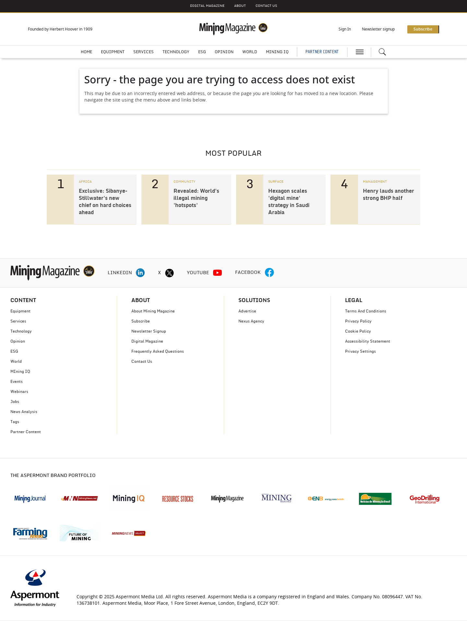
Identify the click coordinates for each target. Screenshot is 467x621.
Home (86, 52)
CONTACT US (266, 5)
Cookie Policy (358, 331)
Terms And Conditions (365, 311)
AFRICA (85, 181)
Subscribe (140, 321)
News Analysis (23, 412)
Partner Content (25, 432)
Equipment (113, 52)
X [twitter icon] (159, 273)
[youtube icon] (217, 273)
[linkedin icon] (140, 272)
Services (143, 52)
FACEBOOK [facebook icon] (248, 272)
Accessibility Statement (367, 341)
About (240, 5)
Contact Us (141, 361)
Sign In (345, 29)
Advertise (247, 311)
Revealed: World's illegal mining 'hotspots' (196, 198)
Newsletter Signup (148, 331)
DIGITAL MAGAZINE (207, 5)
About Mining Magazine (153, 311)
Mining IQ (277, 52)
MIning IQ (20, 371)
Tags (14, 422)
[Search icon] (382, 52)
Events (16, 382)
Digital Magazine (147, 341)
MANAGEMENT (375, 181)
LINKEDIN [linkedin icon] (120, 273)
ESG (202, 52)
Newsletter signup (378, 29)
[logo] (52, 273)
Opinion (224, 52)
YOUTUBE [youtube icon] (198, 273)
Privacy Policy (358, 321)
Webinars (19, 392)
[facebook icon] (269, 273)
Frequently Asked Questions (157, 351)
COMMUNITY (184, 181)
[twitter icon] (169, 272)
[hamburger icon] (360, 52)
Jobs (14, 402)
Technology (175, 52)
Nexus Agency (251, 321)
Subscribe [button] (422, 29)
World (249, 52)
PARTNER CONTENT (322, 52)
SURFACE (275, 181)
